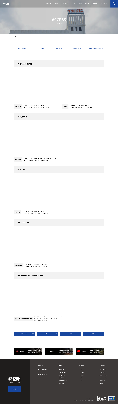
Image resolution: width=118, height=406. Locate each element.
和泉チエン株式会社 (14, 383)
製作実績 (102, 375)
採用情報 (102, 368)
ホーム (4, 36)
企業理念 (46, 336)
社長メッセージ (23, 336)
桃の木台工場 (73, 49)
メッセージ (82, 372)
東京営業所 (39, 49)
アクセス (81, 383)
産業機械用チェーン (63, 381)
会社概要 (69, 336)
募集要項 (102, 383)
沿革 (92, 336)
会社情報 (10, 36)
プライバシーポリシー (90, 401)
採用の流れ (103, 386)
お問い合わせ (114, 4)
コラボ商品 (61, 386)
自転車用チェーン (63, 372)
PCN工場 (56, 49)
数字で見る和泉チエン (105, 381)
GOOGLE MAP (101, 102)
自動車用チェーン (63, 378)
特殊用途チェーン (63, 383)
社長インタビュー (104, 372)
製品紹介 (60, 368)
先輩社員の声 (103, 378)
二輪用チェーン (62, 375)
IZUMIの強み (41, 368)
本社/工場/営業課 (21, 49)
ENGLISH (105, 3)
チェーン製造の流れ (42, 372)
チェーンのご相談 (42, 377)
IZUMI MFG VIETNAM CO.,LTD (92, 49)
